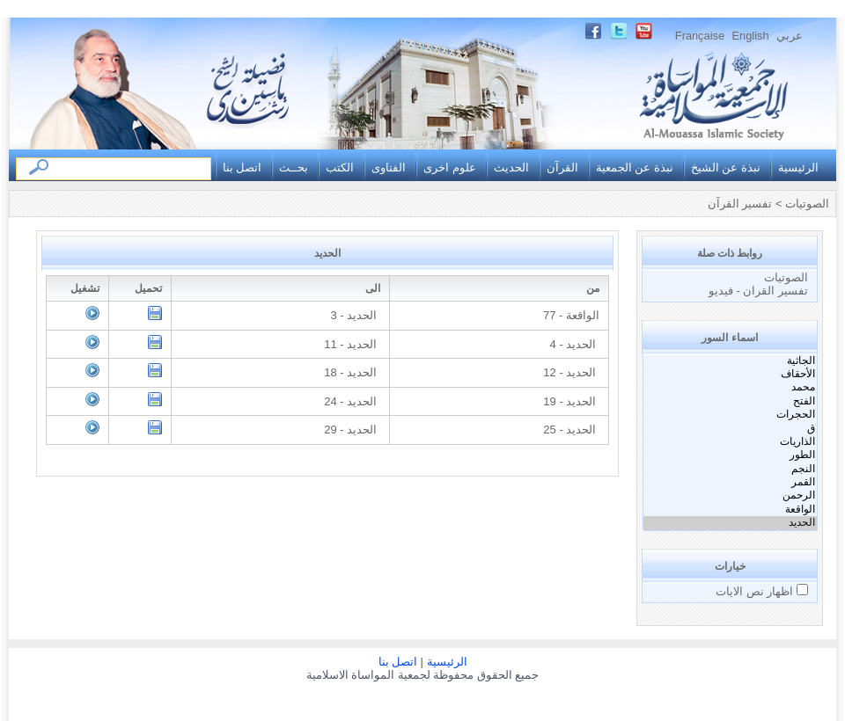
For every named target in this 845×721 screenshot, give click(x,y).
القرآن (562, 167)
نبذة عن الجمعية (634, 167)
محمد (730, 387)
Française (699, 35)
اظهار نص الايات (756, 591)
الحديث (511, 167)
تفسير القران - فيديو (758, 290)
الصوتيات (786, 277)
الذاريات (730, 441)
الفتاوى (388, 167)
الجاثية (730, 361)
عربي (789, 35)
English (750, 35)
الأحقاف (730, 374)
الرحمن (730, 495)
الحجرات (730, 414)
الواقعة (730, 509)
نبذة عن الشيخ (725, 167)
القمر (730, 482)
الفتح (730, 401)
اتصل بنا (242, 167)
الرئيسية (798, 167)
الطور (730, 455)
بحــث (293, 167)
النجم (730, 469)
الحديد (730, 522)
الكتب (340, 167)
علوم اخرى (449, 167)
